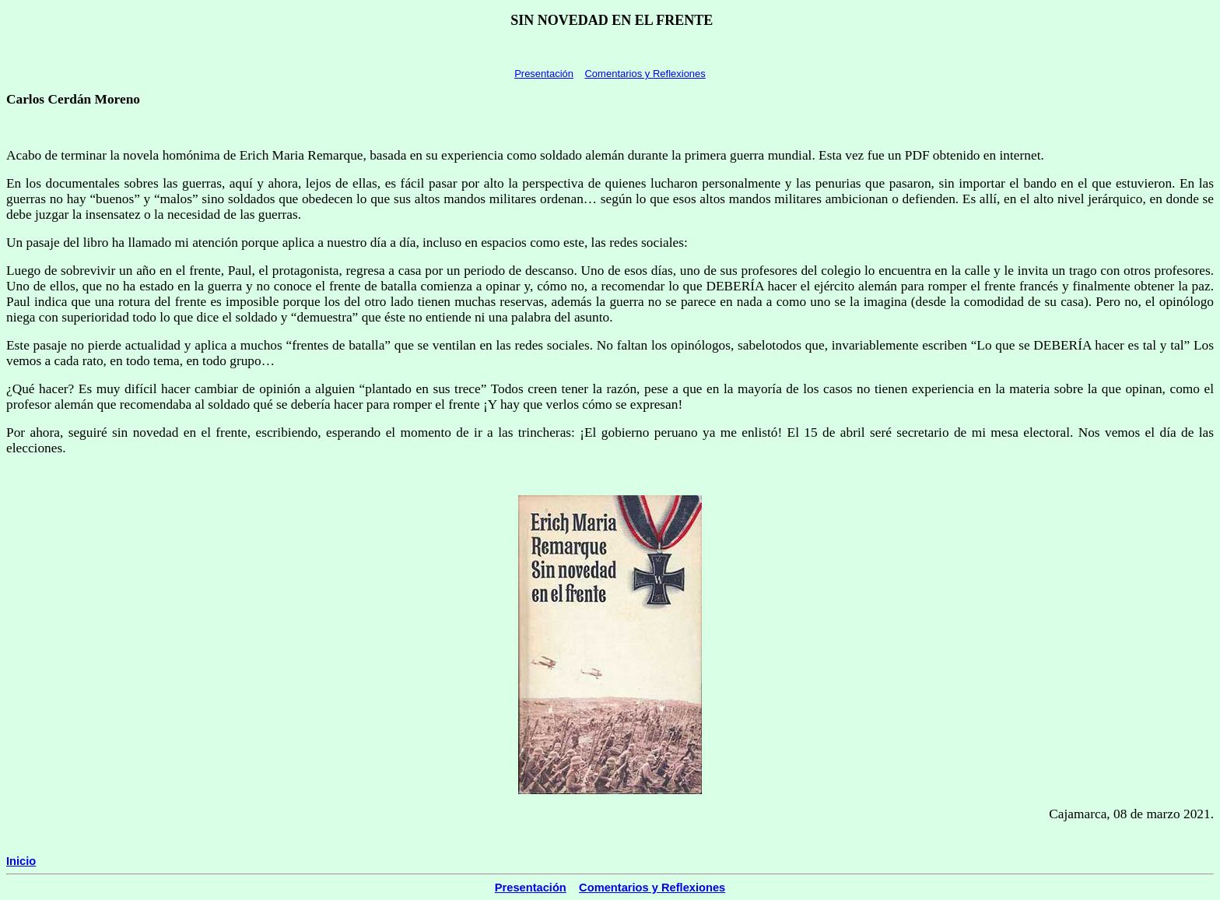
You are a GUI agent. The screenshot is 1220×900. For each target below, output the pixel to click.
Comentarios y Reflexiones (644, 73)
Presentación (543, 73)
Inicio (21, 861)
